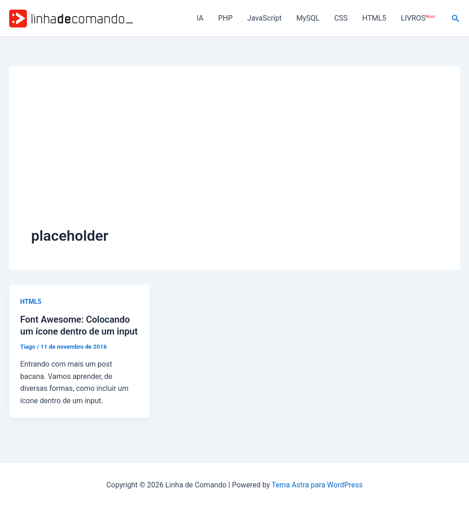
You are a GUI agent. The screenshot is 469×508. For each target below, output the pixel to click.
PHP (225, 18)
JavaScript (264, 18)
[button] (456, 18)
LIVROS (418, 18)
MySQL (308, 18)
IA (199, 18)
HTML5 (374, 18)
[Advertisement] (234, 157)
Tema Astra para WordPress (317, 485)
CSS (341, 18)
